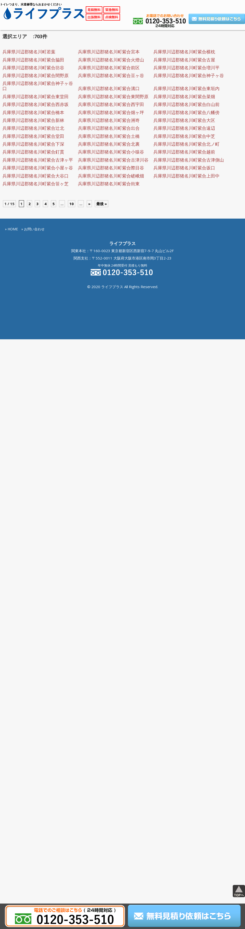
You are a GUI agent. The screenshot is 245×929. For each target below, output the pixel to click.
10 (71, 203)
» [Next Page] (89, 203)
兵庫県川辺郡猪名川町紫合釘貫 (33, 152)
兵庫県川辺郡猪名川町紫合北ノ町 (186, 144)
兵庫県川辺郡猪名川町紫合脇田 (33, 60)
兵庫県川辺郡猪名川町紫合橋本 (33, 112)
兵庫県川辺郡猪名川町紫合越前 (184, 152)
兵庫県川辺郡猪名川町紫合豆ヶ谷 (111, 75)
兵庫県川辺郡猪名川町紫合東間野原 (113, 96)
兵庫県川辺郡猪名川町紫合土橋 (109, 136)
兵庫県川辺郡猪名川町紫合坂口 (184, 168)
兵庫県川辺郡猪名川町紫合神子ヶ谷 (188, 75)
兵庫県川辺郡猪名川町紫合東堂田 (35, 96)
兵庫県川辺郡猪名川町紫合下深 (33, 144)
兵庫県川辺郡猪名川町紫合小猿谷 (111, 152)
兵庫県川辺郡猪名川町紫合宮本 (109, 52)
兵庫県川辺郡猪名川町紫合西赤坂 (35, 104)
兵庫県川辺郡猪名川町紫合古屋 (184, 60)
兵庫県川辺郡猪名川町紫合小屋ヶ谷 (37, 168)
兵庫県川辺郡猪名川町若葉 (28, 52)
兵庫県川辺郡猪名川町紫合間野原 (35, 75)
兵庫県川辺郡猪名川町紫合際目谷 (111, 168)
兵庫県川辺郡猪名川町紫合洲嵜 (109, 120)
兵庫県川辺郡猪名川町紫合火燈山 (111, 60)
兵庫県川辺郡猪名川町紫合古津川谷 (113, 160)
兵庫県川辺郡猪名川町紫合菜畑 (184, 96)
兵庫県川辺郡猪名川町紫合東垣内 (186, 88)
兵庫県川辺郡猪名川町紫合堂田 (33, 136)
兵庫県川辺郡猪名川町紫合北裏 (109, 144)
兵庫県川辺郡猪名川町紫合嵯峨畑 (111, 176)
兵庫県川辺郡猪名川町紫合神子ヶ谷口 (37, 86)
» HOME (11, 229)
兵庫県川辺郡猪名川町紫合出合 (109, 128)
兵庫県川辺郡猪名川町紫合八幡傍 (186, 112)
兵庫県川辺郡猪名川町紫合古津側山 (188, 160)
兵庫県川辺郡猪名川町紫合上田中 (186, 176)
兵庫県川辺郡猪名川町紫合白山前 (186, 104)
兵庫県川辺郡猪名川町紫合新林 (33, 120)
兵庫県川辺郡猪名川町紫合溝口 (109, 88)
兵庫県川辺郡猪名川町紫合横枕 (184, 52)
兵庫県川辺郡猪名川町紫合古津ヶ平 (37, 160)
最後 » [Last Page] (101, 203)
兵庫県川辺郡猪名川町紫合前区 (109, 68)
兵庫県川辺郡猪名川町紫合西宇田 (111, 104)
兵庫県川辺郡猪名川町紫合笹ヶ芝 (35, 184)
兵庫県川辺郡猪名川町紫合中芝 (184, 136)
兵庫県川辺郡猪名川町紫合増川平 (186, 68)
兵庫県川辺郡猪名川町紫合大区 (184, 120)
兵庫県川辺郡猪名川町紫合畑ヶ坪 (111, 112)
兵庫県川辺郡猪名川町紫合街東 (109, 184)
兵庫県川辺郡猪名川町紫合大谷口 (35, 176)
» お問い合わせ (33, 229)
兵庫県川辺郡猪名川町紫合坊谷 (33, 68)
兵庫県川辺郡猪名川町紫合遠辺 (184, 128)
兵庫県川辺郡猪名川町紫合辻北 (33, 128)
